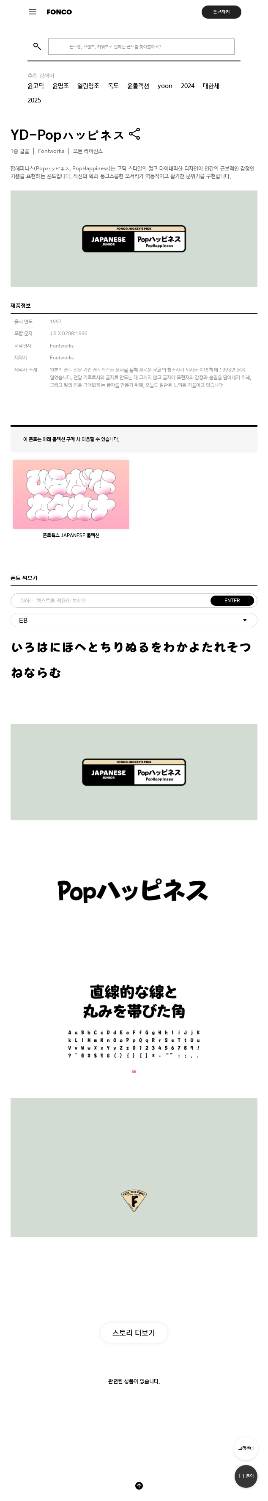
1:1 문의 (246, 1476)
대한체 (211, 86)
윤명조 (60, 86)
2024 (187, 86)
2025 (34, 100)
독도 (113, 86)
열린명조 (88, 86)
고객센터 (246, 1448)
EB (23, 620)
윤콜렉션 (138, 86)
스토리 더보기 (133, 1332)
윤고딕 (35, 86)
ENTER (232, 601)
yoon (165, 86)
